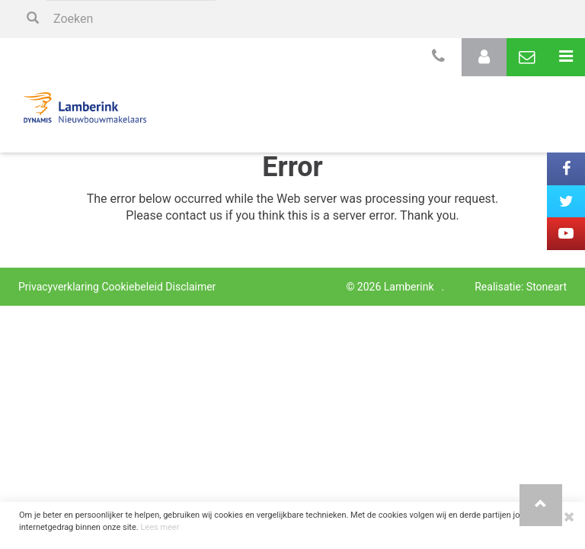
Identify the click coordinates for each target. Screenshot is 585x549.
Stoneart (546, 287)
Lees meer (159, 527)
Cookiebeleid (131, 287)
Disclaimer (190, 287)
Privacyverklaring (58, 287)
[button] (540, 505)
